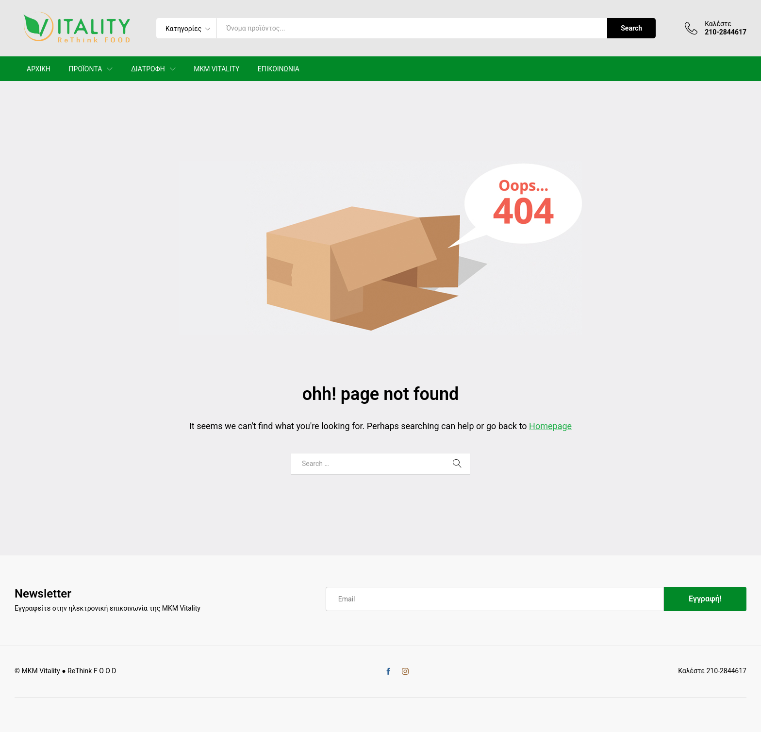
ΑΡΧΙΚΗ (38, 69)
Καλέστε (718, 24)
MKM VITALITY (216, 69)
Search (631, 28)
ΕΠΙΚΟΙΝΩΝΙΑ (278, 69)
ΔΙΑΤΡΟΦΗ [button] (148, 69)
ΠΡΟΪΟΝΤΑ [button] (85, 69)
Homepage (550, 426)
